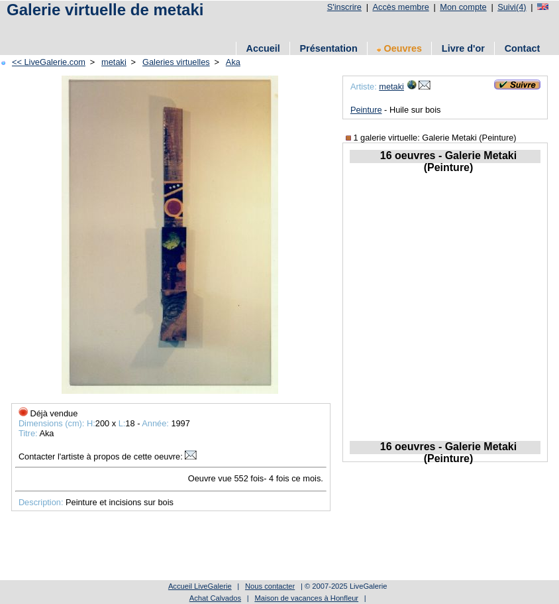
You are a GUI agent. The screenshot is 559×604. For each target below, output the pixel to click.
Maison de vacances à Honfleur (306, 598)
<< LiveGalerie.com (48, 62)
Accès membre (400, 7)
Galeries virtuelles (176, 62)
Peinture (366, 110)
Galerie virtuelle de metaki (105, 10)
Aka (233, 62)
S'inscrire (344, 7)
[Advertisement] (244, 28)
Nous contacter (270, 586)
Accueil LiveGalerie (200, 586)
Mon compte (463, 7)
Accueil (263, 48)
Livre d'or (463, 48)
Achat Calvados (215, 598)
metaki (114, 62)
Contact (522, 48)
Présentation (329, 48)
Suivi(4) (511, 7)
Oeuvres (399, 48)
